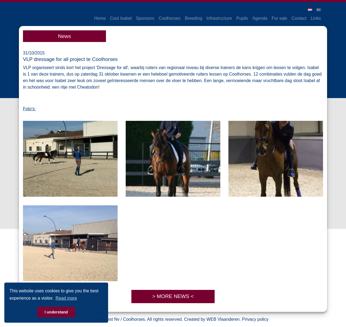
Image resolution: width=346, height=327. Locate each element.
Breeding (193, 18)
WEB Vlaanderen (223, 319)
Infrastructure (219, 18)
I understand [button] (56, 312)
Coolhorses (170, 18)
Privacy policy (255, 319)
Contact (299, 18)
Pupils (242, 18)
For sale (279, 18)
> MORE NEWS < (173, 296)
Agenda (259, 18)
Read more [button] (66, 298)
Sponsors (145, 18)
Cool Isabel (121, 18)
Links (316, 18)
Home (100, 18)
